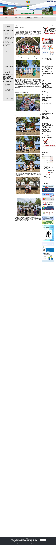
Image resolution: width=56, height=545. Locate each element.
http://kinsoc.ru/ (45, 100)
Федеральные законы (8, 84)
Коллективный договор (8, 91)
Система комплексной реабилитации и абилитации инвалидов (8, 54)
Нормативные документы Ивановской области (9, 90)
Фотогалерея (36, 17)
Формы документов (8, 82)
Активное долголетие (9, 20)
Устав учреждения (7, 85)
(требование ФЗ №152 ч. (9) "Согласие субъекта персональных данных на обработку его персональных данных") (24, 543)
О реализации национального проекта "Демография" (8, 51)
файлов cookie (31, 538)
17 (49, 160)
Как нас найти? (44, 148)
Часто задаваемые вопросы (8, 93)
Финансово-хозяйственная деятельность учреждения (8, 64)
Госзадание (6, 68)
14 (44, 160)
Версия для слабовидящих (51, 1)
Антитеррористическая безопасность (7, 48)
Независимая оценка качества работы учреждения (9, 38)
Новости (28, 17)
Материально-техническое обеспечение (9, 67)
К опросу (43, 179)
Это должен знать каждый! (8, 98)
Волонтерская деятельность (8, 62)
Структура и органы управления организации (8, 28)
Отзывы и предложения (20, 20)
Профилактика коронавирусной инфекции (8, 42)
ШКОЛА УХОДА (44, 17)
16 (47, 160)
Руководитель (7, 32)
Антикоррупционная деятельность (6, 45)
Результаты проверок (8, 72)
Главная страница (8, 17)
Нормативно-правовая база (8, 81)
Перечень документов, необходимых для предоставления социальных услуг (8, 78)
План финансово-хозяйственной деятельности (9, 71)
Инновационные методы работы (7, 58)
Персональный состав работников (8, 34)
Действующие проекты (7, 60)
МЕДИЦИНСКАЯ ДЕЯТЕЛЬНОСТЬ (8, 74)
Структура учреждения (19, 17)
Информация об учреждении (8, 30)
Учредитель (5, 25)
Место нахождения (7, 26)
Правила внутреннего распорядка (8, 88)
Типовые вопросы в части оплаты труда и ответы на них (8, 96)
